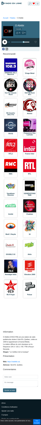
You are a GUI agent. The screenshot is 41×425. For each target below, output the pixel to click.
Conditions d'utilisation (9, 407)
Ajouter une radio (8, 411)
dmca (3, 403)
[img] (37, 3)
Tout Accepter (37, 422)
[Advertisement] (20, 12)
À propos (5, 415)
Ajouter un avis (9, 390)
